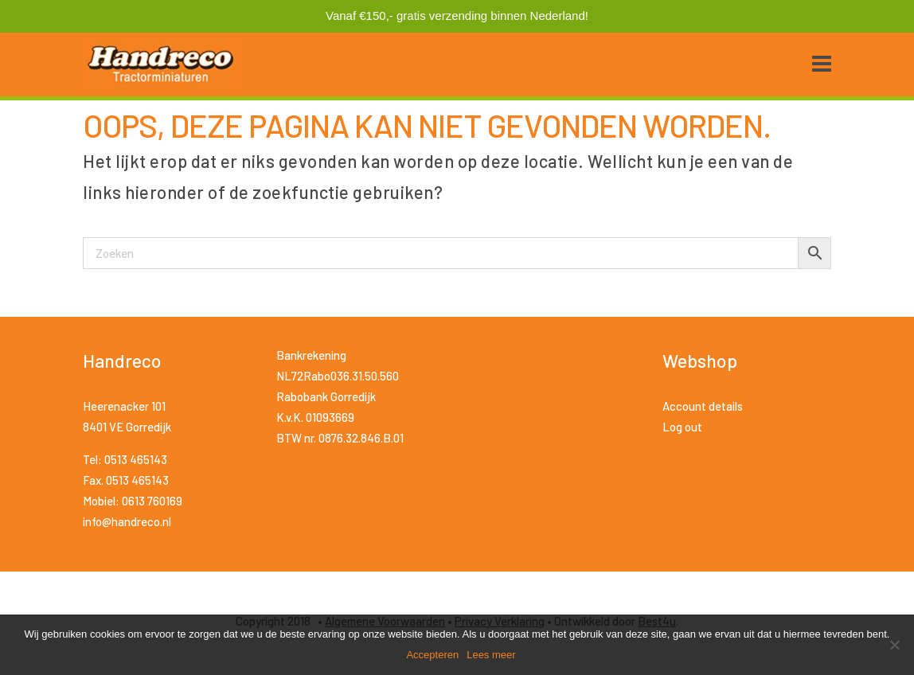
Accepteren (432, 655)
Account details (702, 406)
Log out (682, 426)
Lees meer (491, 655)
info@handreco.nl (127, 521)
